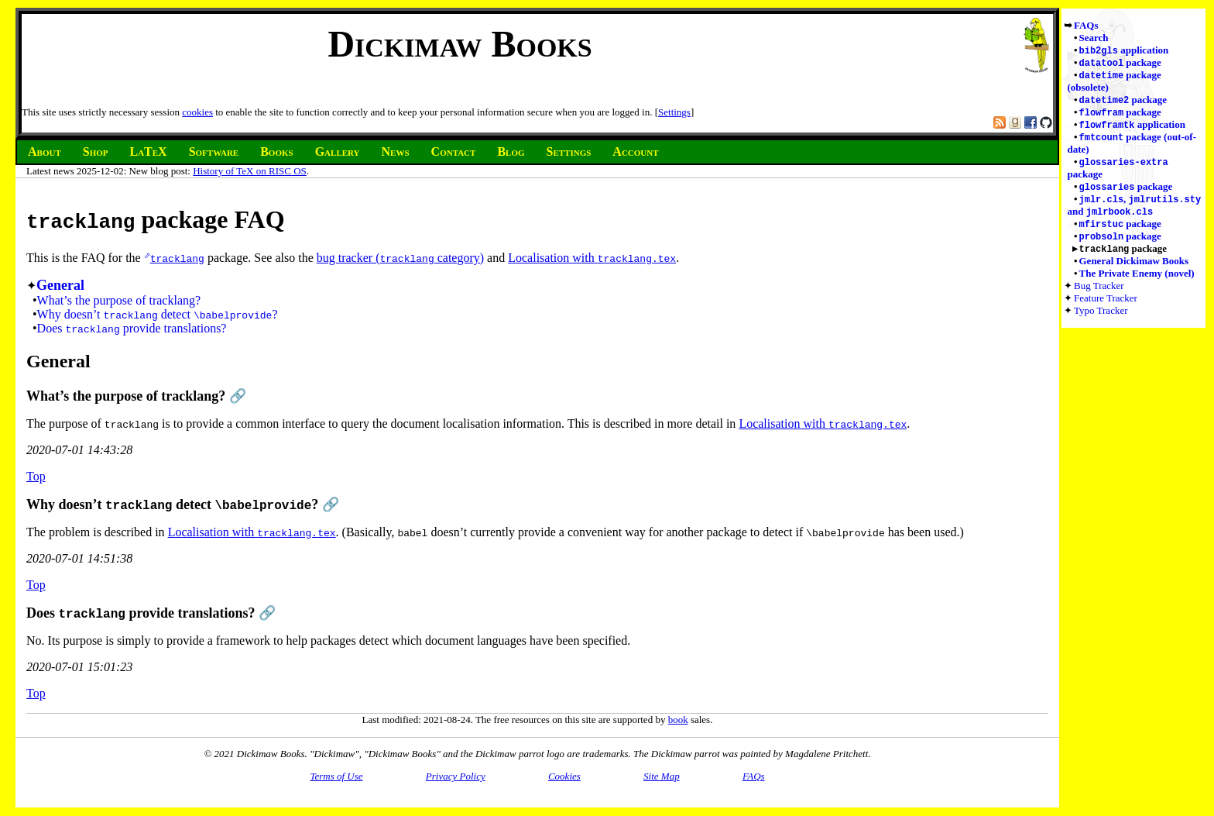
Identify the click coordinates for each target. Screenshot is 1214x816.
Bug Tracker (1099, 296)
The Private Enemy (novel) (1137, 284)
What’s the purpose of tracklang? (119, 300)
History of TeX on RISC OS (250, 171)
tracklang (177, 258)
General (60, 285)
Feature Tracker (1105, 309)
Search (1094, 37)
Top (36, 476)
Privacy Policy (455, 776)
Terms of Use (336, 776)
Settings (674, 112)
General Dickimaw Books (1134, 271)
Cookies (564, 776)
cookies (197, 112)
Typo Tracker (1101, 321)
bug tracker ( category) (400, 257)
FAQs (1086, 25)
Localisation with (592, 257)
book (678, 719)
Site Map (661, 776)
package (1120, 64)
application (1124, 51)
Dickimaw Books (460, 43)
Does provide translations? (132, 328)
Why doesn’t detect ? (157, 314)
